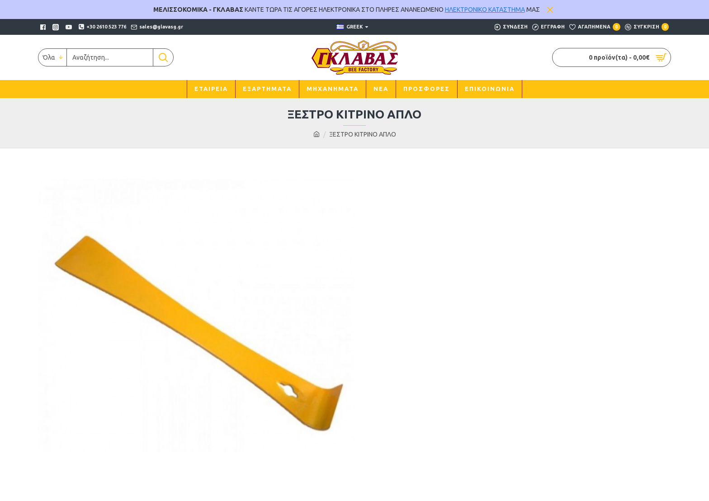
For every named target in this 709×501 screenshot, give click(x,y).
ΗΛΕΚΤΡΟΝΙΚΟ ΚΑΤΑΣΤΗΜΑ (485, 9)
